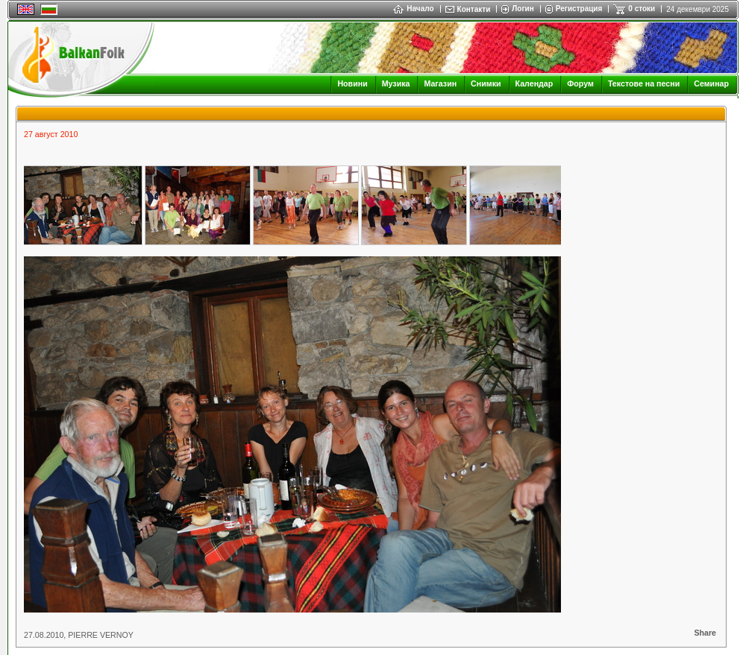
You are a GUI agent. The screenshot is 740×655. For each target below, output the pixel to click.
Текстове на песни (644, 83)
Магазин (440, 83)
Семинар (711, 83)
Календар (534, 83)
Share (705, 632)
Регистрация (579, 8)
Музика (396, 83)
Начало (413, 8)
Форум (580, 83)
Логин (522, 8)
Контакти (474, 9)
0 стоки (641, 8)
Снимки (486, 83)
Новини (352, 83)
